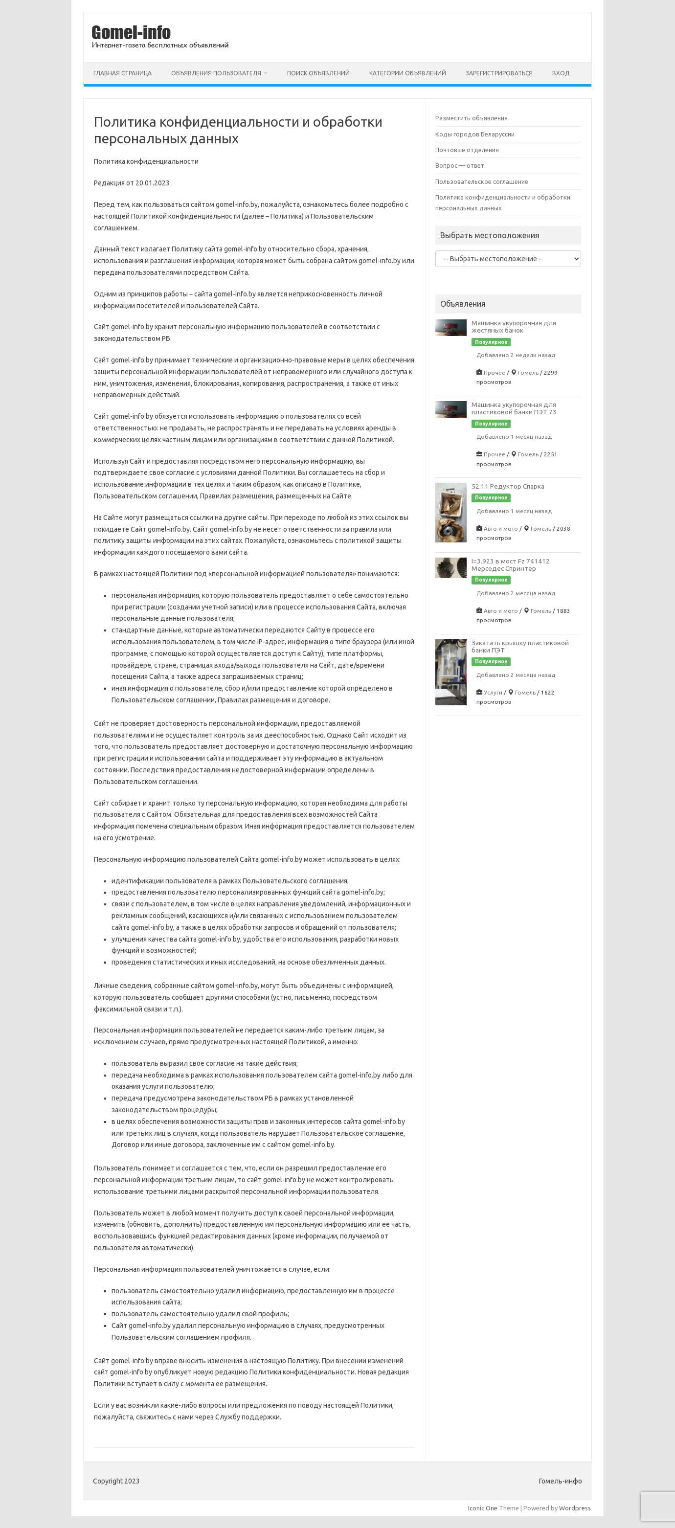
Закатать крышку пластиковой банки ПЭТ (520, 646)
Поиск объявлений (318, 73)
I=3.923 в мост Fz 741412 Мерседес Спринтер (511, 564)
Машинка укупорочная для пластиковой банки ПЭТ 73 (514, 408)
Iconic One (482, 1508)
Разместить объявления (471, 117)
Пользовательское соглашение (481, 181)
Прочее (494, 372)
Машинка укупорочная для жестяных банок (514, 326)
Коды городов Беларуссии (475, 134)
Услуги (493, 692)
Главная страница (122, 73)
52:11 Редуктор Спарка (508, 486)
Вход (560, 73)
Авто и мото (501, 528)
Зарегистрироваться (499, 73)
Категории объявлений (407, 73)
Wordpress (575, 1508)
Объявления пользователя (216, 73)
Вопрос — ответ (459, 165)
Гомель (528, 372)
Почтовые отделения (467, 149)
